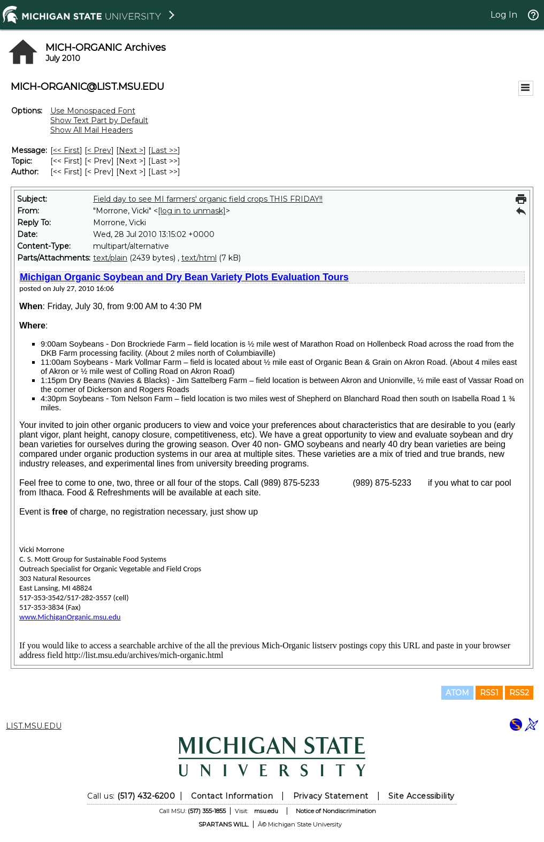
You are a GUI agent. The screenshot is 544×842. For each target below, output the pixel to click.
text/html (199, 258)
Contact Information (232, 796)
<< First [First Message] (66, 150)
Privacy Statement (331, 796)
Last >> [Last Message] (164, 150)
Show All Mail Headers (91, 130)
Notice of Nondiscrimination (336, 811)
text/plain (110, 258)
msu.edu (266, 811)
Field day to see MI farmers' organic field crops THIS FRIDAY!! (208, 199)
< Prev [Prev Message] (99, 150)
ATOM (457, 693)
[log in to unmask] (192, 211)
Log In (504, 15)
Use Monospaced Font (92, 111)
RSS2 (519, 693)
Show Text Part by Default (99, 120)
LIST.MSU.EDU (34, 726)
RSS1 (489, 693)
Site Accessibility (421, 796)
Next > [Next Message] (131, 150)
